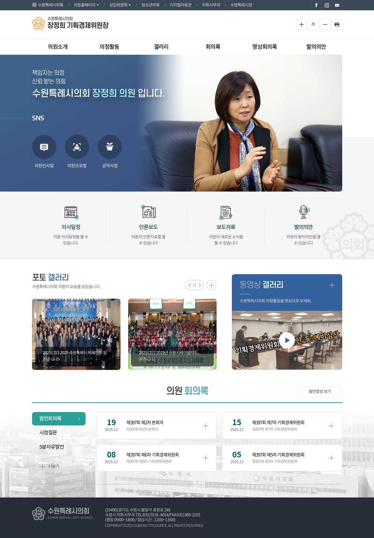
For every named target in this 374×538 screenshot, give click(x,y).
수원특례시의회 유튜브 (337, 5)
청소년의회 (150, 5)
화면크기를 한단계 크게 (301, 24)
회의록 (212, 47)
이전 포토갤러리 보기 (188, 285)
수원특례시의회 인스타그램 (327, 5)
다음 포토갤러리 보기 (201, 285)
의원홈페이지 (84, 5)
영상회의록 (264, 47)
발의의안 (316, 47)
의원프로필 (77, 166)
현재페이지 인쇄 (337, 24)
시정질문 (48, 433)
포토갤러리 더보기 (211, 285)
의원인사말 (44, 166)
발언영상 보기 (320, 391)
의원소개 (57, 47)
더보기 (49, 466)
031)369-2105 (188, 515)
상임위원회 (118, 5)
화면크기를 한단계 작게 (325, 24)
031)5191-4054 (155, 515)
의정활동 (109, 47)
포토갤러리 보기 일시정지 (194, 285)
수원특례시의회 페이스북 (316, 5)
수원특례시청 (241, 5)
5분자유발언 (51, 447)
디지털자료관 (181, 5)
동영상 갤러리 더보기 (332, 285)
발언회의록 (50, 419)
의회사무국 (211, 5)
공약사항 (110, 166)
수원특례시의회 (50, 5)
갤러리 (161, 47)
